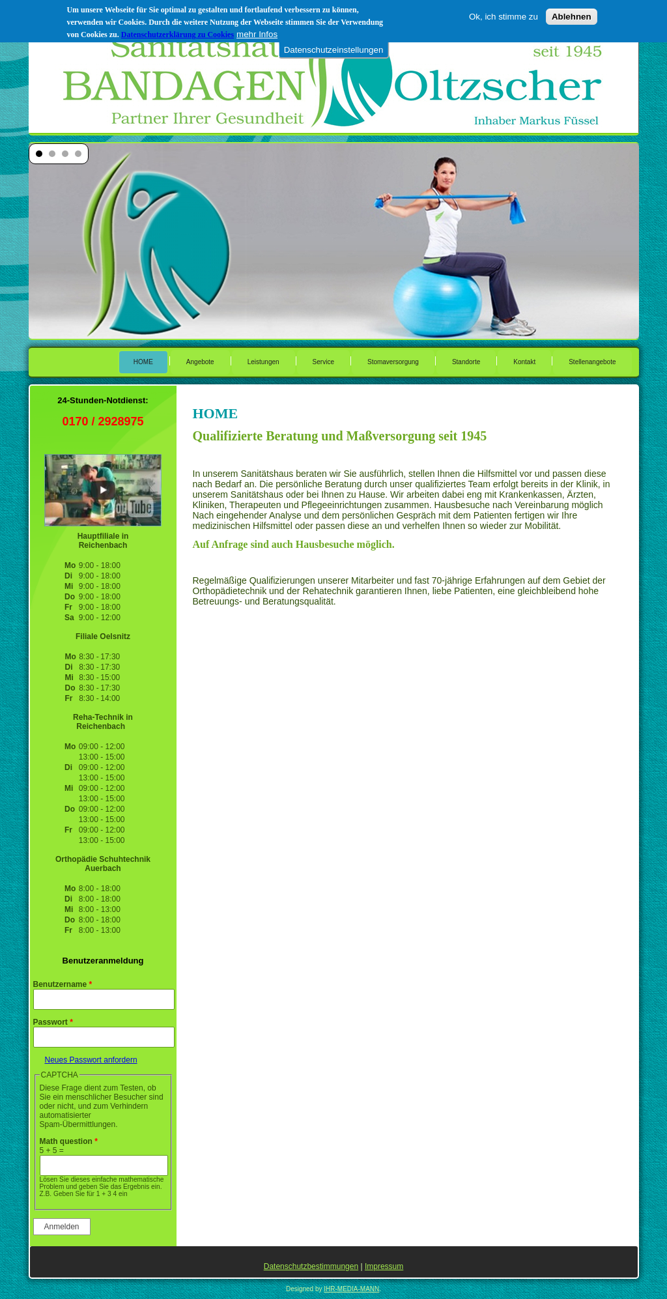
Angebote (200, 361)
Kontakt (524, 361)
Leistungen (263, 361)
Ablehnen (571, 16)
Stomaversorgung (393, 361)
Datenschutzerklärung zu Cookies (177, 33)
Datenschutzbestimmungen (311, 1266)
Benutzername (62, 984)
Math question (69, 1141)
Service (323, 361)
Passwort (53, 1022)
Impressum (384, 1266)
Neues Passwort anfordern (91, 1059)
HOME (143, 361)
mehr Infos (256, 33)
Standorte (466, 361)
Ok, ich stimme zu (503, 16)
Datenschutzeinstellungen (334, 50)
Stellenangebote (592, 361)
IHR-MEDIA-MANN (351, 1288)
